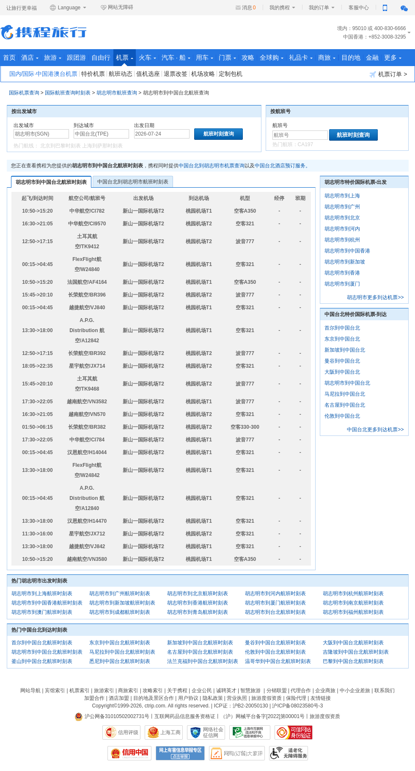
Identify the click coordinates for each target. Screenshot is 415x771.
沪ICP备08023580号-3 (297, 706)
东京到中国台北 (342, 339)
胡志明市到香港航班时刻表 (197, 603)
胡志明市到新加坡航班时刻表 (122, 603)
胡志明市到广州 (342, 207)
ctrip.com (155, 706)
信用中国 (129, 753)
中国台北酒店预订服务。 (283, 166)
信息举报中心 (249, 732)
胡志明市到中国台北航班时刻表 (51, 182)
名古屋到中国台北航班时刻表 (200, 652)
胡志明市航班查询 (116, 93)
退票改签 (175, 73)
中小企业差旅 (355, 690)
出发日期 (144, 125)
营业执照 (237, 698)
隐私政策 (213, 698)
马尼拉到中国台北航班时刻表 (122, 652)
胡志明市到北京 (342, 218)
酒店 (29, 57)
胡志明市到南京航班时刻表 (353, 603)
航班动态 (120, 73)
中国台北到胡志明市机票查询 (212, 166)
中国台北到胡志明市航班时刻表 (132, 182)
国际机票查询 (24, 93)
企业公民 (202, 690)
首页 (9, 57)
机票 (124, 60)
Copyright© (104, 706)
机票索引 (79, 690)
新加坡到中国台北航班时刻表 (200, 643)
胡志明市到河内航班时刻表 (275, 593)
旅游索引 (104, 690)
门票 (227, 57)
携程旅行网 (43, 32)
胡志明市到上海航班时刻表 (41, 593)
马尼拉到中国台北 (344, 394)
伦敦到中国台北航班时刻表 (275, 652)
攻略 (248, 57)
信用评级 (128, 732)
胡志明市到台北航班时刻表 (275, 612)
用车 (204, 57)
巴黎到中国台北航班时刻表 (353, 661)
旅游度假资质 (266, 698)
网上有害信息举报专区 (180, 753)
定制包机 (230, 73)
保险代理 (296, 698)
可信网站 (294, 732)
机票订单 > (388, 74)
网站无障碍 (116, 7)
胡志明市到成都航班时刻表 (119, 612)
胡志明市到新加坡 (344, 262)
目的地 (350, 57)
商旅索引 (128, 690)
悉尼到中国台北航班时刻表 (119, 661)
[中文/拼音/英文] (41, 134)
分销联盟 (277, 690)
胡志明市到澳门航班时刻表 (41, 612)
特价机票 (93, 73)
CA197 (305, 144)
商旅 (326, 57)
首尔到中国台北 (342, 328)
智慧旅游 (250, 690)
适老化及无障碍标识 (288, 753)
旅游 (52, 57)
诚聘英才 (226, 690)
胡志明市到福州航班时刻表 (353, 612)
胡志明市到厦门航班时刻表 (275, 603)
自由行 (100, 57)
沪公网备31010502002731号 (112, 716)
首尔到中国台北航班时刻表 (41, 643)
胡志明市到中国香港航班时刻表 (46, 603)
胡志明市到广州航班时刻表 (119, 593)
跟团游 (76, 57)
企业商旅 (325, 690)
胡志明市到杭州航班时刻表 (353, 593)
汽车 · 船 (176, 57)
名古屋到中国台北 (344, 405)
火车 (147, 57)
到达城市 (84, 125)
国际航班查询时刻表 (68, 93)
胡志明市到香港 (342, 273)
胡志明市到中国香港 (347, 251)
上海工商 (170, 732)
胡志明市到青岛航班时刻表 (197, 612)
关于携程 (177, 690)
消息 (249, 8)
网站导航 (30, 690)
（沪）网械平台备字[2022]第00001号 (262, 716)
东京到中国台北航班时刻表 (119, 643)
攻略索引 (153, 690)
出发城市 (24, 125)
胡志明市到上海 (342, 196)
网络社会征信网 (213, 732)
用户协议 (188, 698)
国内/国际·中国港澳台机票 (43, 73)
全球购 (271, 57)
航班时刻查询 (353, 135)
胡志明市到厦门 (342, 284)
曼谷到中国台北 (342, 361)
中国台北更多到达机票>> (375, 430)
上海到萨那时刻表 (102, 146)
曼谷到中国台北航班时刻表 (275, 643)
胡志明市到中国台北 (347, 383)
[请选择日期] (162, 134)
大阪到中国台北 (342, 372)
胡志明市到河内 (342, 229)
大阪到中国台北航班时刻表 (353, 643)
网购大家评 (237, 753)
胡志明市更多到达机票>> (375, 297)
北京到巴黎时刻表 (60, 146)
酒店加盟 (119, 698)
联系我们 (384, 690)
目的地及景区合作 (153, 698)
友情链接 (321, 698)
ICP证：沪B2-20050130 (241, 706)
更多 (392, 57)
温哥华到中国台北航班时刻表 (278, 661)
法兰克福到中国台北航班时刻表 (202, 661)
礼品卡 (301, 57)
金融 (372, 57)
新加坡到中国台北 (344, 350)
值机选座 (148, 73)
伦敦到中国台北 (342, 416)
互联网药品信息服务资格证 (184, 716)
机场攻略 (203, 73)
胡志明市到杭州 (342, 240)
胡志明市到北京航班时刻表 (197, 593)
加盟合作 (94, 698)
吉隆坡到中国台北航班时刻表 (356, 652)
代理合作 (301, 690)
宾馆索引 (55, 690)
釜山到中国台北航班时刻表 (41, 661)
